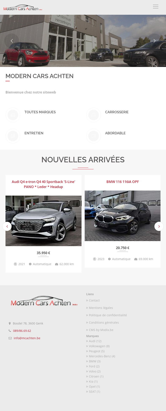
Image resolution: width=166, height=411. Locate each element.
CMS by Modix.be (99, 330)
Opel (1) (93, 386)
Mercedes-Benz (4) (100, 356)
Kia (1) (92, 381)
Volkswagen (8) (98, 346)
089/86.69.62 (22, 331)
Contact (93, 300)
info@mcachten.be (27, 338)
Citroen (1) (94, 376)
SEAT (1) (93, 392)
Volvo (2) (93, 371)
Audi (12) (93, 341)
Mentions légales (99, 308)
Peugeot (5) (95, 351)
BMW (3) (93, 361)
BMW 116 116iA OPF (122, 181)
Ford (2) (92, 366)
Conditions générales (102, 322)
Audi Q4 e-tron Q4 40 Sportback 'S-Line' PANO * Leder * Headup (43, 184)
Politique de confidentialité (106, 315)
